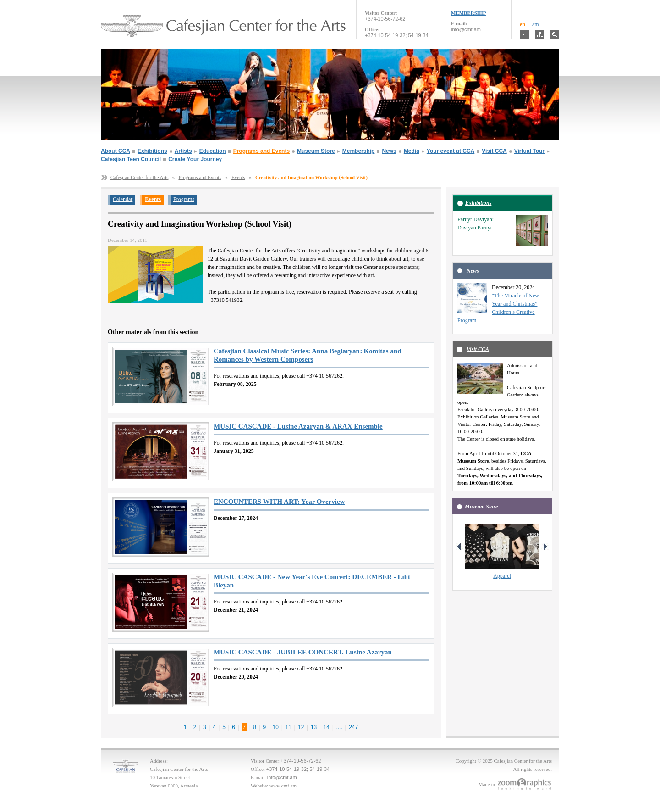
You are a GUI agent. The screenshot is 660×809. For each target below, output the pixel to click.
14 (327, 727)
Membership (358, 151)
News (389, 151)
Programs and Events (261, 151)
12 (301, 727)
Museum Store (316, 151)
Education (212, 151)
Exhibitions (152, 151)
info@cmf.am (466, 29)
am (535, 24)
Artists (183, 151)
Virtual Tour (529, 151)
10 (276, 727)
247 (353, 727)
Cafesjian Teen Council (131, 159)
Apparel (502, 576)
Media (411, 151)
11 (288, 727)
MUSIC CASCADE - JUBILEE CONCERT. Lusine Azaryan (303, 652)
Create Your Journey (195, 159)
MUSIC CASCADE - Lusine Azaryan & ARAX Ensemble (298, 426)
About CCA (115, 151)
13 (314, 727)
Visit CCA (494, 151)
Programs (183, 199)
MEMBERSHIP (468, 13)
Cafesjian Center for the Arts (139, 177)
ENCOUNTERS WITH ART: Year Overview (279, 501)
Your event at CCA (450, 151)
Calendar (122, 199)
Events (238, 177)
